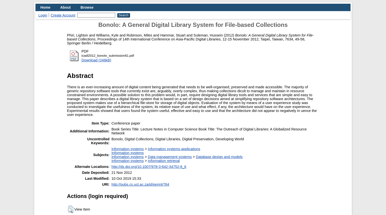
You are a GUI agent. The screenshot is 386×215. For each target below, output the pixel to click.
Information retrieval (164, 161)
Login (42, 15)
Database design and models (219, 157)
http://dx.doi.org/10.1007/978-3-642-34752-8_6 (149, 167)
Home (45, 7)
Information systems (128, 149)
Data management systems (170, 157)
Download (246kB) (96, 60)
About (65, 7)
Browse (87, 7)
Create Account (63, 15)
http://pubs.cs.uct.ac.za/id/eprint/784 (140, 184)
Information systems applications (174, 149)
